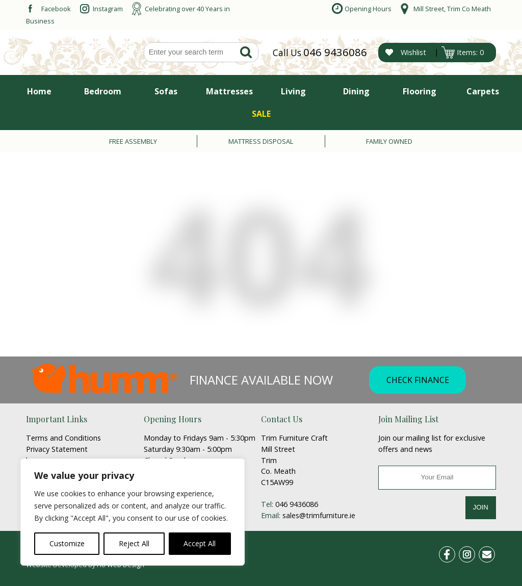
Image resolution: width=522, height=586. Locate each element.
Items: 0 (470, 52)
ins (473, 552)
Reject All (134, 543)
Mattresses (229, 91)
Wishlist (413, 52)
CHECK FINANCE (417, 380)
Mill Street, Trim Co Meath (452, 8)
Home (39, 91)
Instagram (108, 8)
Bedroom (102, 91)
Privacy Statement (57, 449)
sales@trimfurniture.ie (318, 515)
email (490, 552)
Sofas (165, 91)
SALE (261, 113)
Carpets (482, 91)
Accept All (200, 543)
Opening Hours (368, 8)
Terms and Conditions (63, 438)
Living (293, 91)
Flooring (419, 91)
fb (453, 552)
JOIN (480, 507)
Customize (67, 543)
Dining (356, 91)
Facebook (56, 8)
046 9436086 (335, 52)
